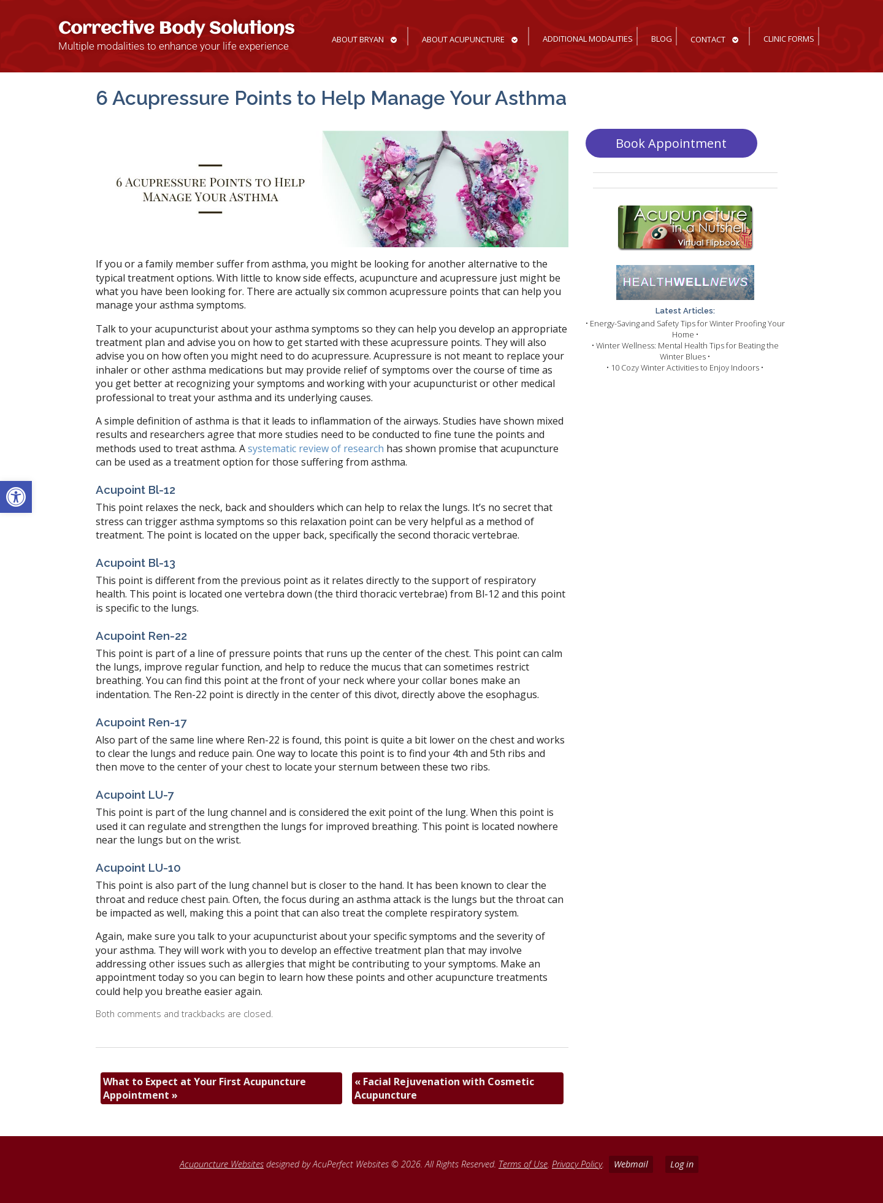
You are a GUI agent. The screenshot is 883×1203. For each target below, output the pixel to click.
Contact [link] (707, 39)
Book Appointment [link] (671, 143)
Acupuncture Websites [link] (222, 1164)
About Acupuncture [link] (463, 39)
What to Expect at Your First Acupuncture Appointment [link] (204, 1088)
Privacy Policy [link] (577, 1164)
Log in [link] (682, 1164)
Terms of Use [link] (523, 1164)
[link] (16, 497)
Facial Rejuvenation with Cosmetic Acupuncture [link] (444, 1088)
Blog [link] (661, 38)
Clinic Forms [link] (788, 38)
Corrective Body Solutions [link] (176, 29)
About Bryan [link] (358, 39)
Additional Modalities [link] (588, 38)
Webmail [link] (631, 1164)
